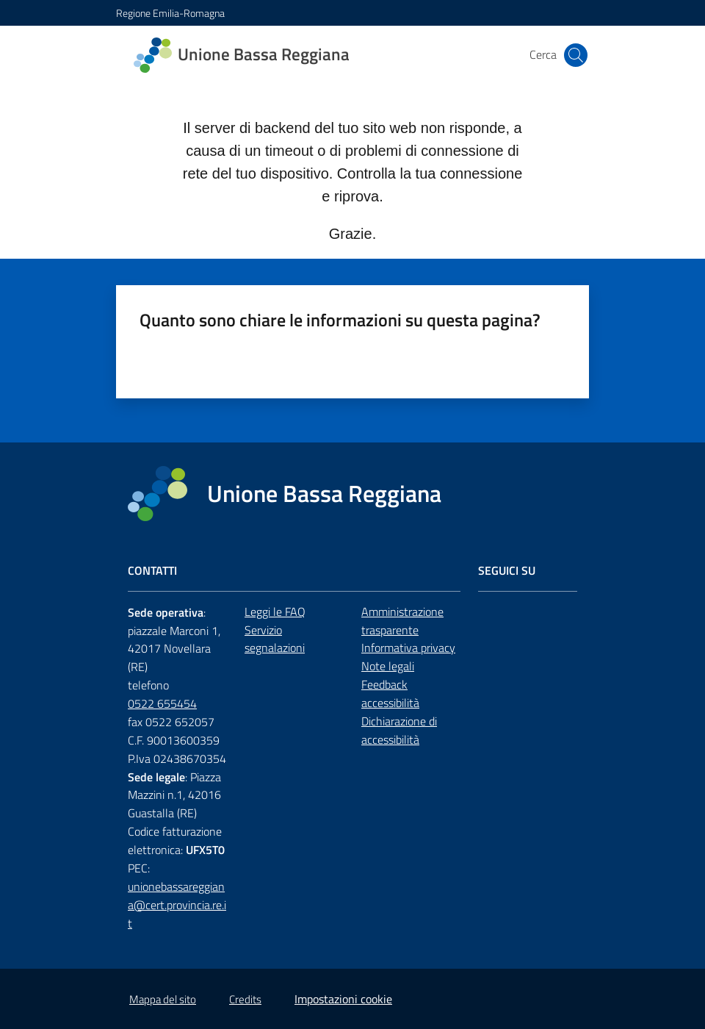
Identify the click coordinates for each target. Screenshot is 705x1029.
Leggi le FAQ (275, 611)
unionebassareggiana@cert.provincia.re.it (177, 905)
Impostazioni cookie (343, 999)
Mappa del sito (162, 999)
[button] (576, 55)
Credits (245, 999)
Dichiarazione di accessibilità (399, 730)
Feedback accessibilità (390, 693)
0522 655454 (162, 703)
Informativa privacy (408, 647)
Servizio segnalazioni (275, 639)
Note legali (387, 666)
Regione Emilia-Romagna (170, 13)
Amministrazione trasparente (402, 621)
